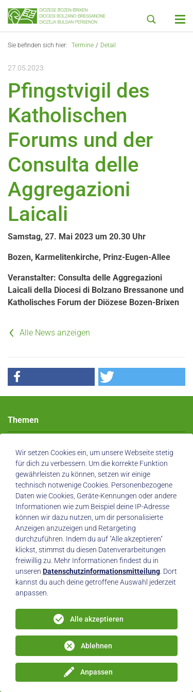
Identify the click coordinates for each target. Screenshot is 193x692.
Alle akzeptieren (97, 619)
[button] (51, 377)
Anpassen (96, 672)
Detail (108, 45)
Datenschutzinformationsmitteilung (101, 571)
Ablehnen (96, 646)
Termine (83, 45)
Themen (23, 420)
